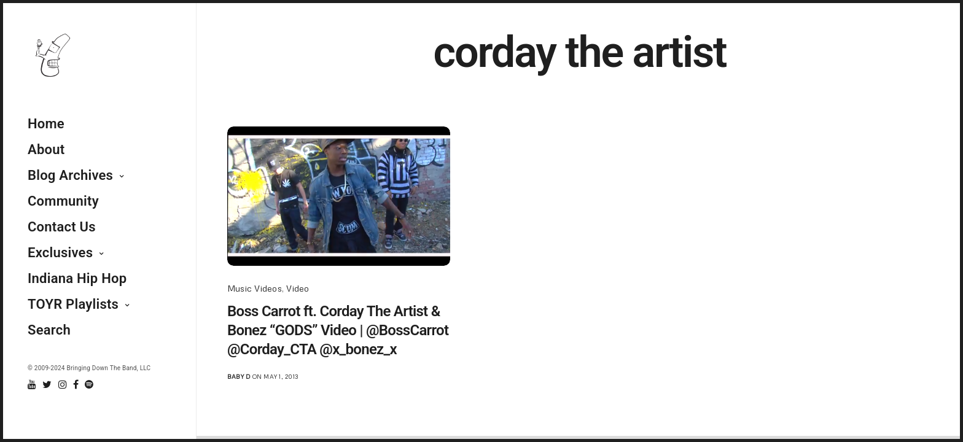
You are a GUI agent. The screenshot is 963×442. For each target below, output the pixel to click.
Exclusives (60, 252)
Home (46, 123)
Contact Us (62, 227)
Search (49, 330)
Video (297, 288)
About (46, 149)
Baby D (238, 376)
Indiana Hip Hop (77, 278)
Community (63, 201)
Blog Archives (70, 175)
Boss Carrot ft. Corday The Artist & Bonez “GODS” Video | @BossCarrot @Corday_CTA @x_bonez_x (337, 330)
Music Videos (254, 288)
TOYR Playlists (73, 304)
